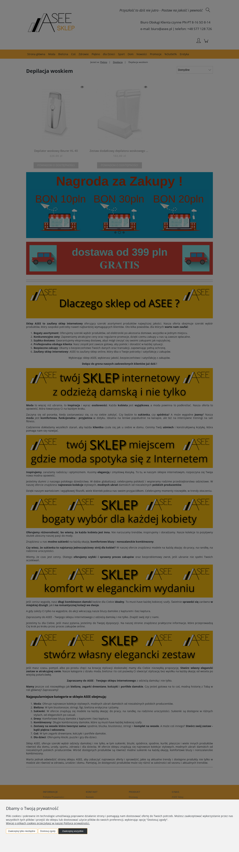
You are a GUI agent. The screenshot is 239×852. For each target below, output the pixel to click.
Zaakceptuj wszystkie (72, 831)
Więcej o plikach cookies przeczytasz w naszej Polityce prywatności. (48, 823)
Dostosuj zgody (47, 831)
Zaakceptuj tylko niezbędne (21, 831)
